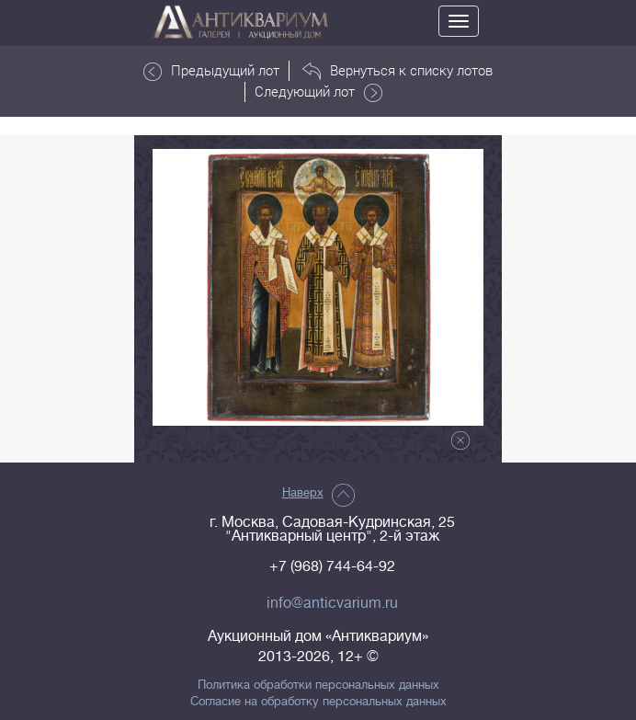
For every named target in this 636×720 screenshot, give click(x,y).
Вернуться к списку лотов (397, 71)
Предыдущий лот (211, 71)
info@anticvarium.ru (332, 603)
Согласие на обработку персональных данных (318, 701)
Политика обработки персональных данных (318, 685)
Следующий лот (318, 92)
